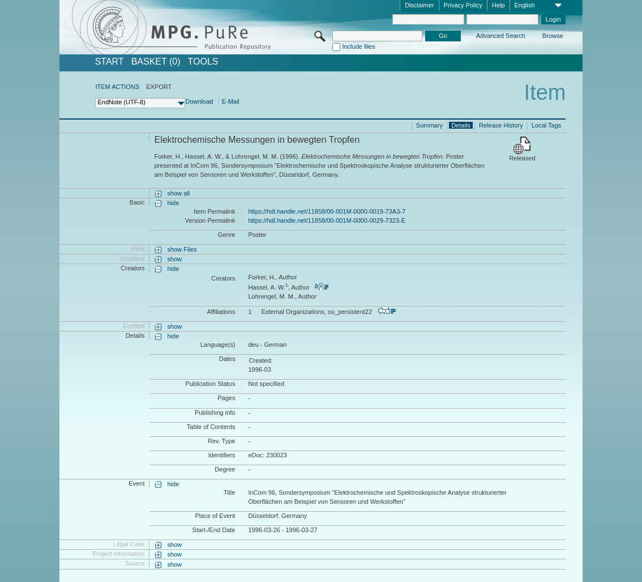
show (175, 259)
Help (498, 5)
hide (173, 202)
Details (460, 125)
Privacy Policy (463, 5)
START (109, 61)
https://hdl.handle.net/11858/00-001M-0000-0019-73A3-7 (326, 211)
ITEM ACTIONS (117, 86)
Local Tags (546, 125)
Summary (429, 125)
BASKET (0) (156, 61)
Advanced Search (500, 35)
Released (522, 158)
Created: (260, 360)
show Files (182, 249)
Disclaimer (419, 5)
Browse (552, 35)
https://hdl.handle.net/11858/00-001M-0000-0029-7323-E (326, 220)
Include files (358, 46)
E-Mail (230, 101)
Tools (203, 61)
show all (179, 193)
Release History (501, 125)
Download (199, 101)
